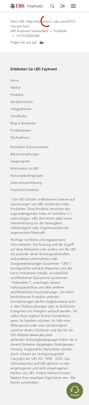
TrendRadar (18, 116)
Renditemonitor (21, 101)
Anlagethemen (21, 109)
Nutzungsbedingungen (26, 175)
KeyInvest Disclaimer (24, 189)
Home (14, 80)
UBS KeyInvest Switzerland (29, 31)
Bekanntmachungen (24, 154)
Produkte (60, 31)
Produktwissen (20, 130)
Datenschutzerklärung (26, 182)
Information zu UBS (24, 168)
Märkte (15, 87)
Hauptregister (20, 161)
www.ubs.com (41, 334)
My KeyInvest (19, 137)
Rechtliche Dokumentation (29, 147)
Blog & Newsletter (23, 123)
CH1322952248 (27, 35)
